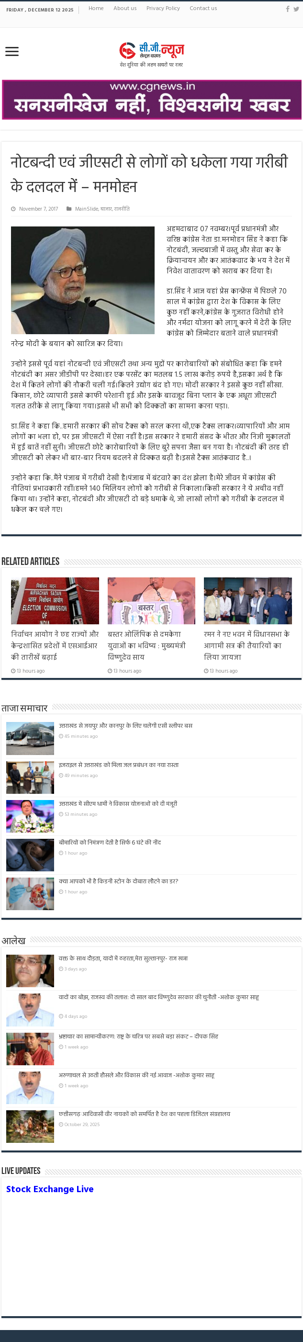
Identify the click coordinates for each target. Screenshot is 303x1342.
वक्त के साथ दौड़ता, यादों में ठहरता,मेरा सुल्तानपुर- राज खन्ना (123, 959)
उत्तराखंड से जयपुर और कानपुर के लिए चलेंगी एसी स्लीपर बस (125, 726)
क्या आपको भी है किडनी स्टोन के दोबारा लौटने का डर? (118, 882)
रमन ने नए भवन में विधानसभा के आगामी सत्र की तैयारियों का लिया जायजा (247, 646)
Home (96, 8)
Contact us (203, 8)
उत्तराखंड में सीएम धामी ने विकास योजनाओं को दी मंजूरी (118, 804)
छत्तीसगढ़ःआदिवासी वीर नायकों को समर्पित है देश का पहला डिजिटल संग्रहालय (144, 1114)
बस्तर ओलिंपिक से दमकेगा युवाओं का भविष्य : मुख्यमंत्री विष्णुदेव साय (147, 646)
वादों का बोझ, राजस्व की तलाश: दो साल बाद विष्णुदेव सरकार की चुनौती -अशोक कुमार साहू (159, 1001)
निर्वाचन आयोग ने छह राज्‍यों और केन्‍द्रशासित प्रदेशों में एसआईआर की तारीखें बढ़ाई (55, 646)
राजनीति (122, 209)
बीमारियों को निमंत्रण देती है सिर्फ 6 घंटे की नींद (110, 843)
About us (125, 8)
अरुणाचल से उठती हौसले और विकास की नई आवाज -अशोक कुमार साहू (136, 1076)
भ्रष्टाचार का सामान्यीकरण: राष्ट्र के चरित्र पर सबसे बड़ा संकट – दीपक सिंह (138, 1037)
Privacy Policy (163, 8)
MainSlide (86, 209)
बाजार (106, 209)
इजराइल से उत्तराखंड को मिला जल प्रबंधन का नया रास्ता (119, 765)
